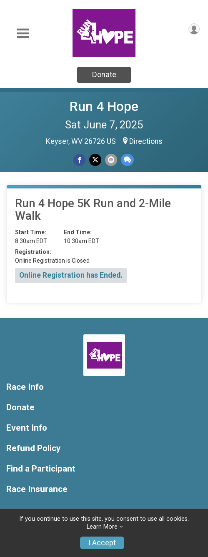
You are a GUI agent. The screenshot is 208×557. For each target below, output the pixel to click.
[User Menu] (194, 29)
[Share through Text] (127, 160)
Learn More (102, 526)
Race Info (25, 387)
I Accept (102, 543)
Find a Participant (40, 469)
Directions (146, 141)
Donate (104, 74)
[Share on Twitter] (95, 160)
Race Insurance (37, 489)
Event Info (26, 428)
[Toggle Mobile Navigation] (23, 33)
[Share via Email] (111, 160)
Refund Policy (33, 448)
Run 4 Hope (104, 106)
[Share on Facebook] (79, 160)
